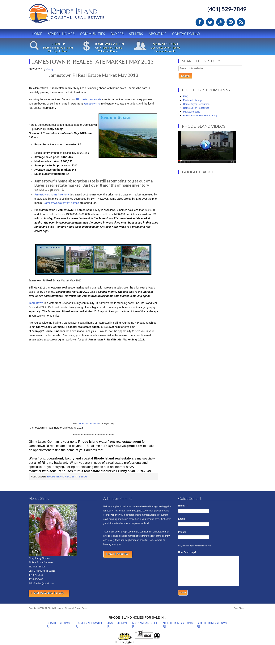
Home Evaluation (117, 554)
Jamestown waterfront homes (61, 202)
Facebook (200, 22)
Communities (92, 34)
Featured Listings (192, 100)
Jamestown (90, 103)
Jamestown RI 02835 (88, 423)
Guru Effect (239, 608)
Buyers (117, 34)
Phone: (182, 532)
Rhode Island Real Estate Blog (67, 476)
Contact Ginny (186, 34)
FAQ (185, 96)
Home (37, 34)
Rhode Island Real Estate (74, 15)
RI (99, 103)
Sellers (136, 34)
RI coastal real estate (88, 99)
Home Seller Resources (196, 107)
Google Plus (220, 22)
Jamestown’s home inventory (51, 194)
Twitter (210, 22)
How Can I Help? (188, 552)
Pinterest (230, 22)
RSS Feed (241, 22)
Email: (183, 519)
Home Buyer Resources (196, 104)
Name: (183, 505)
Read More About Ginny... (49, 593)
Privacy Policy (80, 608)
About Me (157, 34)
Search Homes (61, 34)
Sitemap (69, 608)
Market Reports (191, 111)
